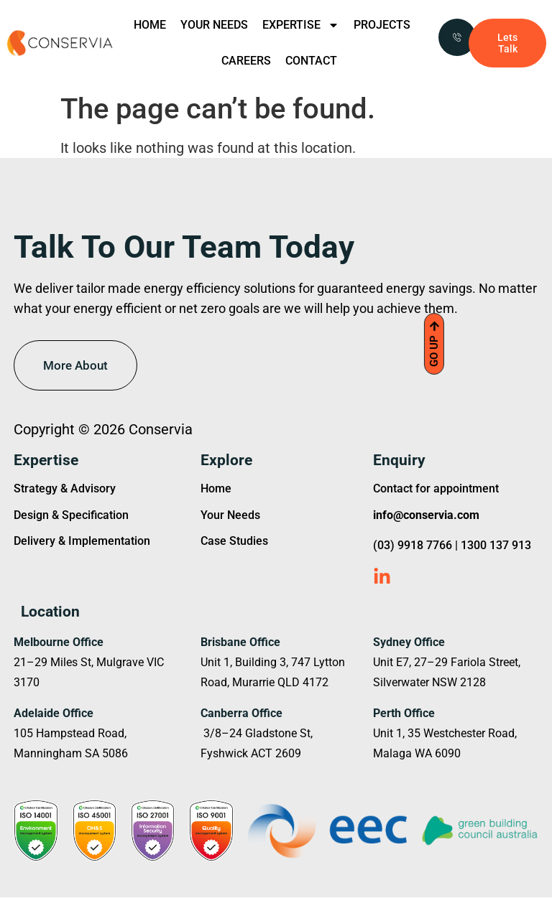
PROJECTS (382, 25)
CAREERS (246, 60)
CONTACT (311, 60)
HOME (150, 25)
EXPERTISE (300, 25)
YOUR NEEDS (214, 25)
